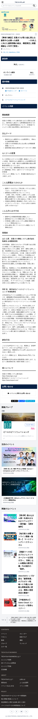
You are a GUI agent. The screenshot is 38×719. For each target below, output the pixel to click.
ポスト (14, 401)
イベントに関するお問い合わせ (19, 393)
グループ (4, 643)
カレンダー (23, 633)
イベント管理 (24, 686)
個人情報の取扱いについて (9, 699)
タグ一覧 (4, 646)
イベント (7, 620)
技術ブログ (23, 637)
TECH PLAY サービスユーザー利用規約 (13, 695)
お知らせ (22, 679)
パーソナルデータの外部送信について (13, 705)
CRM (18, 52)
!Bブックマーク (30, 401)
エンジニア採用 (6, 660)
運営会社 (4, 682)
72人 (33, 428)
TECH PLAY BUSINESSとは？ (11, 656)
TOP (3, 620)
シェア (21, 401)
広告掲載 (4, 669)
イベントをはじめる (7, 686)
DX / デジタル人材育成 (8, 663)
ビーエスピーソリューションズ (15, 100)
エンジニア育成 (6, 666)
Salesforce (12, 52)
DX (4, 52)
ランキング (23, 643)
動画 (2, 640)
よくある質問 (24, 682)
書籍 (21, 640)
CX (7, 52)
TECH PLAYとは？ (7, 679)
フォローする (30, 424)
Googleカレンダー (11, 91)
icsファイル (23, 91)
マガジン (4, 637)
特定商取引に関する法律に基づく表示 (13, 702)
